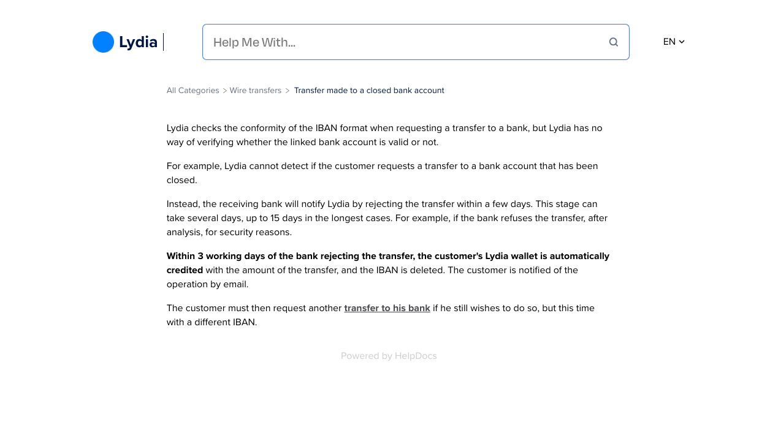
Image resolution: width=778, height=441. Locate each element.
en (674, 42)
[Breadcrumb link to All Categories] (194, 90)
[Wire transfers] (255, 90)
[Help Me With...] (411, 42)
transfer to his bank (387, 308)
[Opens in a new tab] (389, 356)
